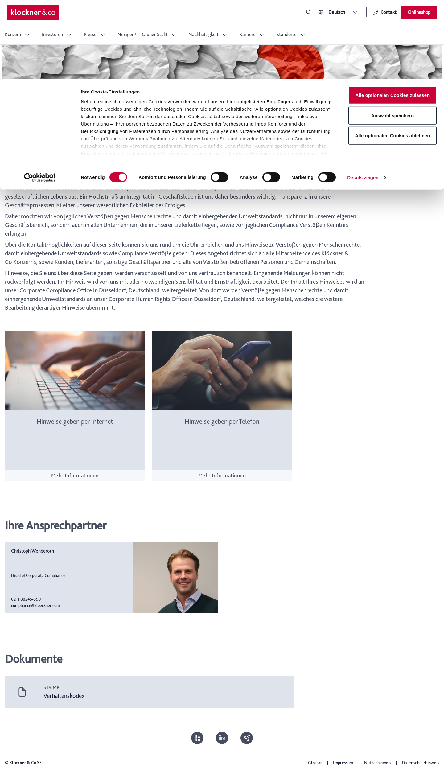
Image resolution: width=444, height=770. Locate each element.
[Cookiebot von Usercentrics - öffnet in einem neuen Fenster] (40, 98)
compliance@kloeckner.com (35, 605)
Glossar (315, 762)
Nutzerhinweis (377, 762)
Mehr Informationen (75, 475)
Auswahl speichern (392, 36)
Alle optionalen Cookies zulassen (393, 16)
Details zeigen (362, 98)
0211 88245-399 (26, 599)
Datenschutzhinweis (420, 762)
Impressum (343, 762)
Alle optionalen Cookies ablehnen (392, 56)
